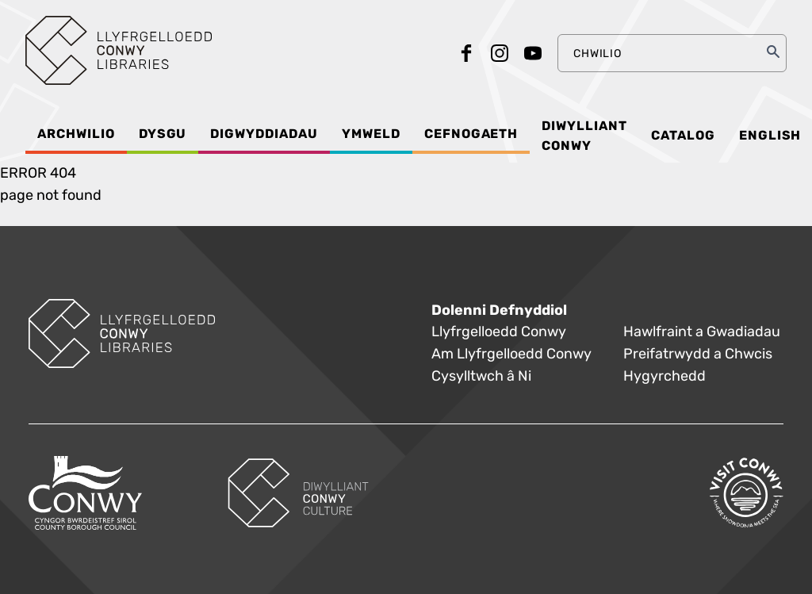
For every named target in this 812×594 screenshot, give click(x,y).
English (770, 136)
